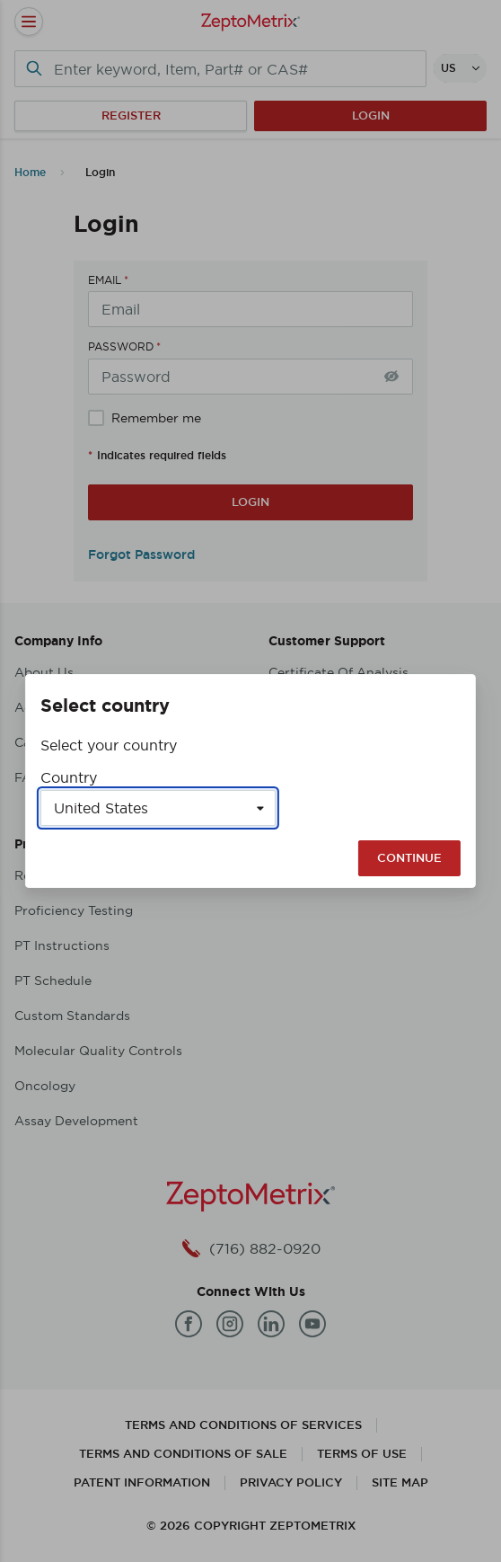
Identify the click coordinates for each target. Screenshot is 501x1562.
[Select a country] (158, 808)
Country (68, 777)
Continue (409, 857)
